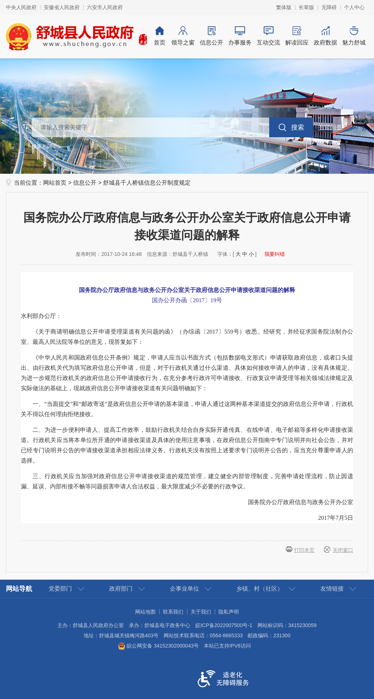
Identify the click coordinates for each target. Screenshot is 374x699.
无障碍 (329, 7)
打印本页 (304, 550)
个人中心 (354, 7)
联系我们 (173, 612)
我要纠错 (274, 254)
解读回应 (297, 36)
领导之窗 (183, 36)
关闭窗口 (343, 550)
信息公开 (211, 36)
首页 (159, 36)
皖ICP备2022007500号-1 (223, 625)
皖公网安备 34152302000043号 (158, 646)
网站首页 (54, 183)
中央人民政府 (21, 7)
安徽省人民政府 (62, 7)
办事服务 (240, 36)
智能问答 (330, 127)
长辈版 (306, 7)
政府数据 (325, 36)
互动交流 (268, 36)
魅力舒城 (354, 36)
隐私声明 (228, 612)
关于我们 (201, 612)
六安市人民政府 (105, 7)
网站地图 (145, 612)
